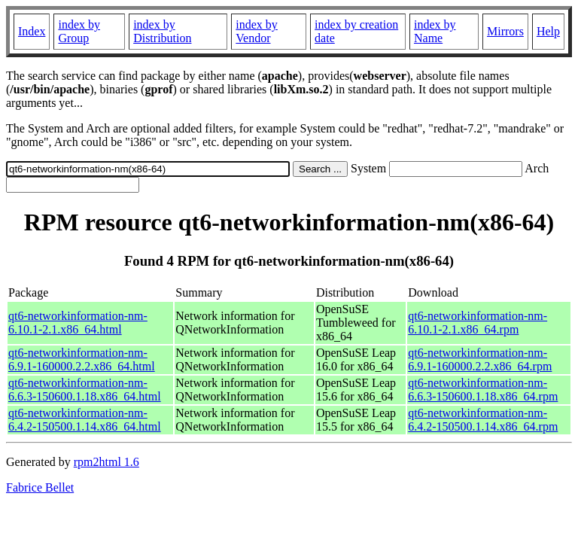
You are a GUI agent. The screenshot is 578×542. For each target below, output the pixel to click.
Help (548, 31)
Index (31, 31)
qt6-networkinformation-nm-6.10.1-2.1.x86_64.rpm (477, 322)
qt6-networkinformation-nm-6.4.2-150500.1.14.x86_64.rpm (483, 419)
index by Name (435, 31)
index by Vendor (257, 31)
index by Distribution (162, 31)
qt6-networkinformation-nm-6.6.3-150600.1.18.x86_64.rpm (483, 389)
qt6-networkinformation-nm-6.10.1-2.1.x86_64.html (78, 322)
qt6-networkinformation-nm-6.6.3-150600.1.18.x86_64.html (84, 389)
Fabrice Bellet (40, 487)
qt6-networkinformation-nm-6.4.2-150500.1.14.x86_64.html (84, 419)
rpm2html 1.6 (106, 461)
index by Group (79, 31)
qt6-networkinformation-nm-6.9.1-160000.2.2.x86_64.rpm (480, 359)
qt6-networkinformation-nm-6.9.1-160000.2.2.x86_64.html (81, 359)
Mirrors (505, 31)
